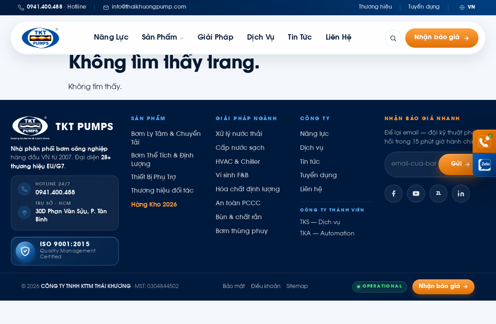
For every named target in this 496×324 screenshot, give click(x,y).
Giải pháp (216, 37)
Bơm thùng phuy (242, 232)
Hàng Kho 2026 (154, 205)
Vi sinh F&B (232, 176)
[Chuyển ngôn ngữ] (467, 7)
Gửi (461, 164)
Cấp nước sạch (240, 148)
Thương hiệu (375, 7)
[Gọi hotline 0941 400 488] (484, 141)
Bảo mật (234, 286)
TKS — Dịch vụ (320, 222)
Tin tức (300, 37)
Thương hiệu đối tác (162, 191)
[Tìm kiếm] (393, 38)
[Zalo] (438, 193)
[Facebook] (394, 193)
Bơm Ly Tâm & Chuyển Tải (166, 138)
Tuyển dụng (423, 7)
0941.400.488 (55, 193)
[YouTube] (416, 193)
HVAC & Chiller (238, 162)
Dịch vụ (261, 37)
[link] (163, 38)
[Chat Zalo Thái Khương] (484, 165)
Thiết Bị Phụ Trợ (153, 178)
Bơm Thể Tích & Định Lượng (162, 160)
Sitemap (297, 286)
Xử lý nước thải (239, 134)
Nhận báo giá (441, 38)
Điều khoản (265, 286)
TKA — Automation (327, 234)
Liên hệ (339, 37)
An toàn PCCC (238, 204)
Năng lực (111, 37)
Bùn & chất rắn (239, 218)
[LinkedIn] (461, 193)
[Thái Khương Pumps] (40, 38)
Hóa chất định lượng (248, 190)
